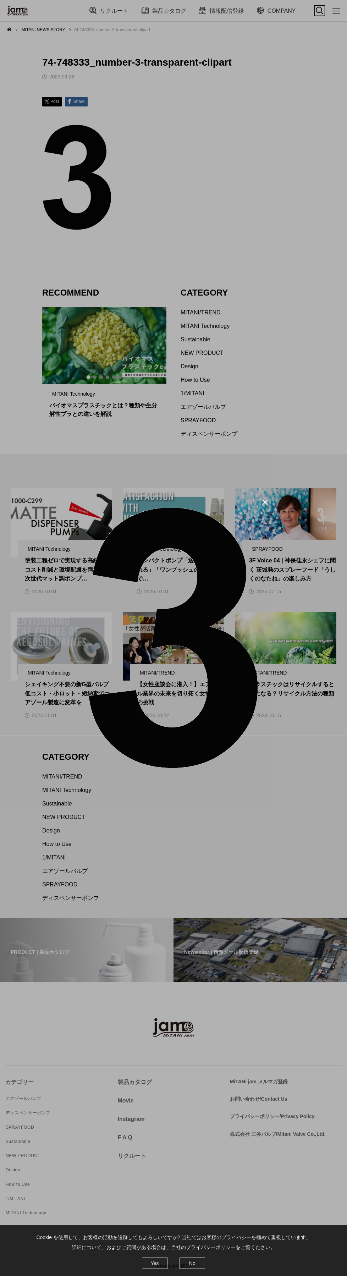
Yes (155, 1263)
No (192, 1263)
